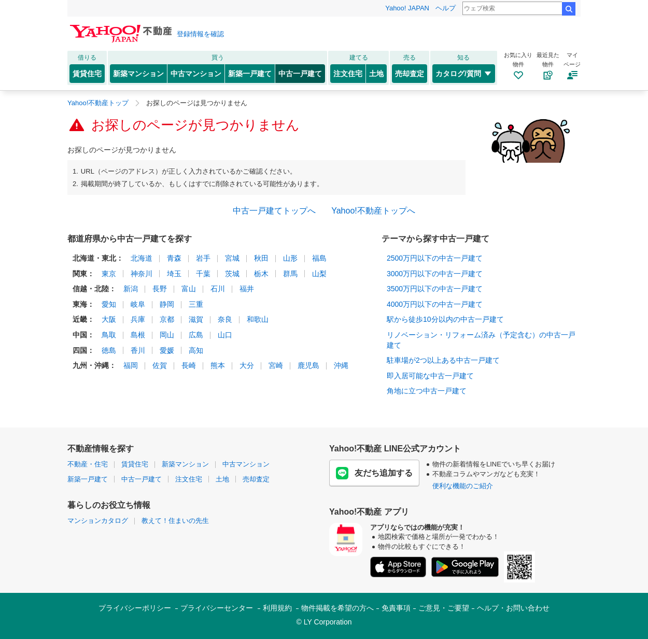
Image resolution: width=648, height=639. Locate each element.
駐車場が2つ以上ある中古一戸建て (443, 360)
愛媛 (167, 350)
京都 (167, 319)
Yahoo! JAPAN (407, 8)
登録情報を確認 (200, 34)
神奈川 (141, 273)
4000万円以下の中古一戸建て (435, 304)
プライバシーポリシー (134, 608)
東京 (109, 273)
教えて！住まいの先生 (175, 520)
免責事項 (396, 608)
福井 (247, 289)
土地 (376, 73)
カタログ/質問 (463, 73)
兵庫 (138, 319)
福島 (319, 258)
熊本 (217, 365)
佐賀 (159, 365)
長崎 (188, 365)
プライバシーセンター (216, 608)
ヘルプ (445, 8)
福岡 (130, 365)
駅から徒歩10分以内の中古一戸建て (445, 319)
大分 (247, 365)
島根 (138, 335)
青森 (174, 258)
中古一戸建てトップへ (274, 210)
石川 (217, 289)
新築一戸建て (250, 73)
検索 (568, 9)
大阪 (109, 319)
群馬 (290, 273)
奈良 (225, 319)
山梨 (319, 273)
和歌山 (258, 319)
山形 (290, 258)
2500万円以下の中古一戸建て (435, 258)
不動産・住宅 (87, 464)
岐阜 (138, 304)
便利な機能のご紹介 (462, 486)
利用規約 (277, 608)
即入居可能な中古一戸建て (430, 376)
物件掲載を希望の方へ (337, 608)
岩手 (203, 258)
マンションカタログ (97, 520)
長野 (159, 289)
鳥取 (109, 335)
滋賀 (196, 319)
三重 (196, 304)
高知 (196, 350)
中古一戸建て (300, 73)
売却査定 (409, 73)
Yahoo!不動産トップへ (373, 210)
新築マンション (138, 73)
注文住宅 (347, 73)
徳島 (109, 350)
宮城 (232, 258)
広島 (196, 335)
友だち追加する (374, 473)
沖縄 (341, 365)
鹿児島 (308, 365)
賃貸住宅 (87, 73)
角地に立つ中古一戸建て (427, 391)
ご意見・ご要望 (443, 608)
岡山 (167, 335)
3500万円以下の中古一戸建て (435, 289)
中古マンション (196, 73)
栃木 (261, 273)
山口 (225, 335)
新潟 (130, 289)
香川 (138, 350)
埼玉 (174, 273)
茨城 (232, 273)
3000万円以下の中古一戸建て (435, 273)
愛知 (109, 304)
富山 (188, 289)
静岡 (167, 304)
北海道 (141, 258)
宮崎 (276, 365)
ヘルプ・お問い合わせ (513, 608)
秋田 (261, 258)
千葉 (203, 273)
